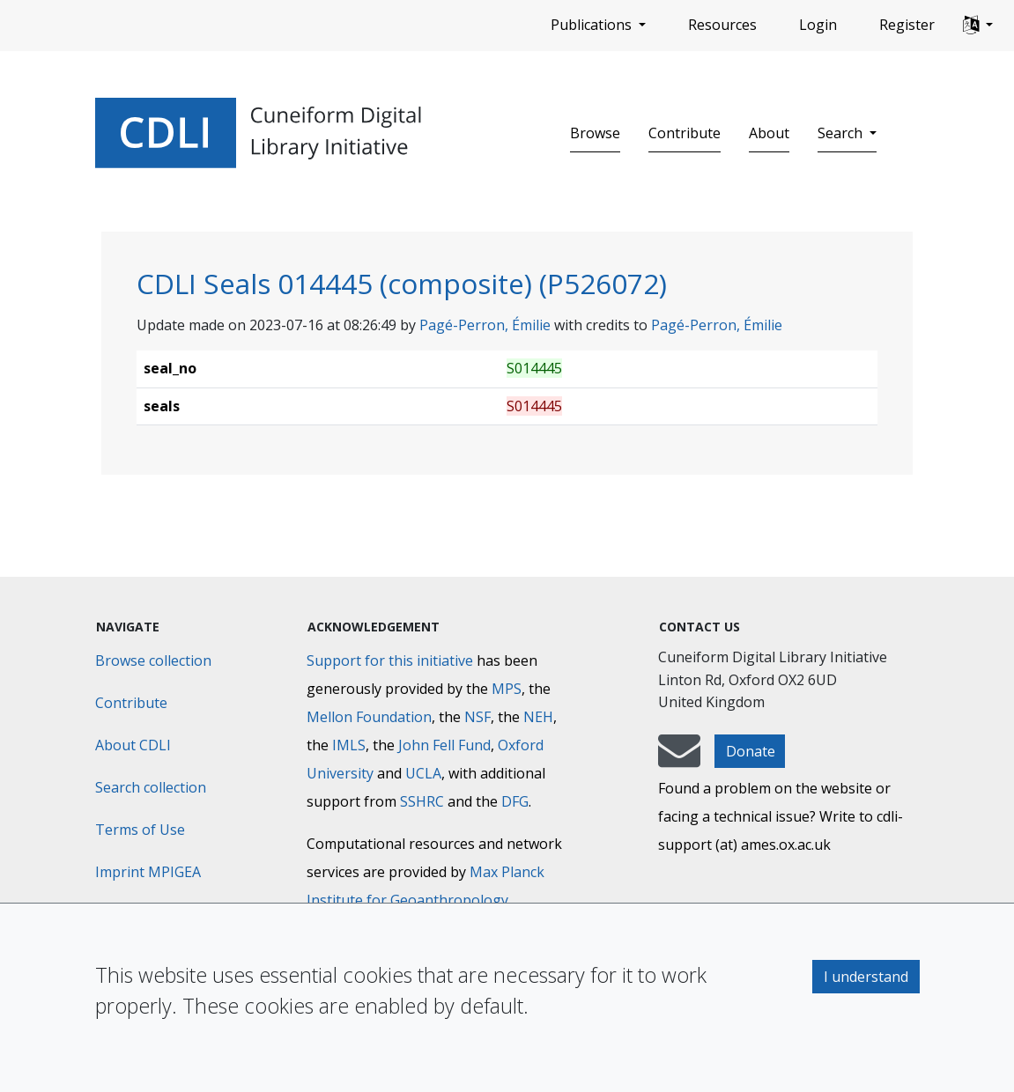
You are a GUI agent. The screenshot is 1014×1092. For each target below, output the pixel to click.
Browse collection (153, 660)
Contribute (684, 133)
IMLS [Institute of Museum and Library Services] (349, 745)
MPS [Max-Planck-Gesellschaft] (507, 688)
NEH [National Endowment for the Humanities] (538, 717)
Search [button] (842, 133)
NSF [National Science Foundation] (477, 717)
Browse (595, 133)
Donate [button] (750, 751)
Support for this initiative (390, 660)
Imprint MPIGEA (148, 872)
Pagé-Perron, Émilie (485, 325)
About (769, 133)
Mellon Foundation (369, 717)
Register (907, 24)
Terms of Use (140, 829)
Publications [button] (593, 24)
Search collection (150, 787)
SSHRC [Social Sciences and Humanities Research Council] (422, 801)
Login (818, 24)
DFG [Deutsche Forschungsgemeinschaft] (515, 801)
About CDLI (133, 745)
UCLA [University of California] (423, 773)
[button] (978, 25)
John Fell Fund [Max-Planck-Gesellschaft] (444, 745)
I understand (866, 976)
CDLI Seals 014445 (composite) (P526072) (402, 283)
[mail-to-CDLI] (679, 759)
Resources (722, 24)
